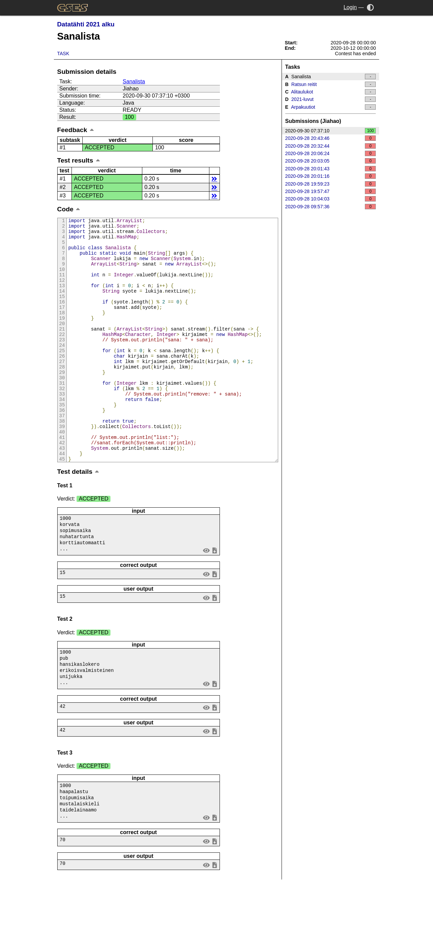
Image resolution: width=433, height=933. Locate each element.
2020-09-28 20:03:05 (330, 161)
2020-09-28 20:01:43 (330, 168)
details (214, 178)
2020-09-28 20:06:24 (330, 153)
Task (63, 53)
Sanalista (134, 81)
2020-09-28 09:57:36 (330, 206)
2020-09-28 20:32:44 (330, 146)
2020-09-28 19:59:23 (330, 184)
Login (350, 7)
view (206, 597)
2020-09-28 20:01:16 (330, 176)
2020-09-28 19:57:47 (330, 191)
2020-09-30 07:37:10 (330, 130)
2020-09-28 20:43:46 (330, 138)
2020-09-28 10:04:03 (330, 199)
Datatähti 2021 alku (86, 24)
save (214, 597)
